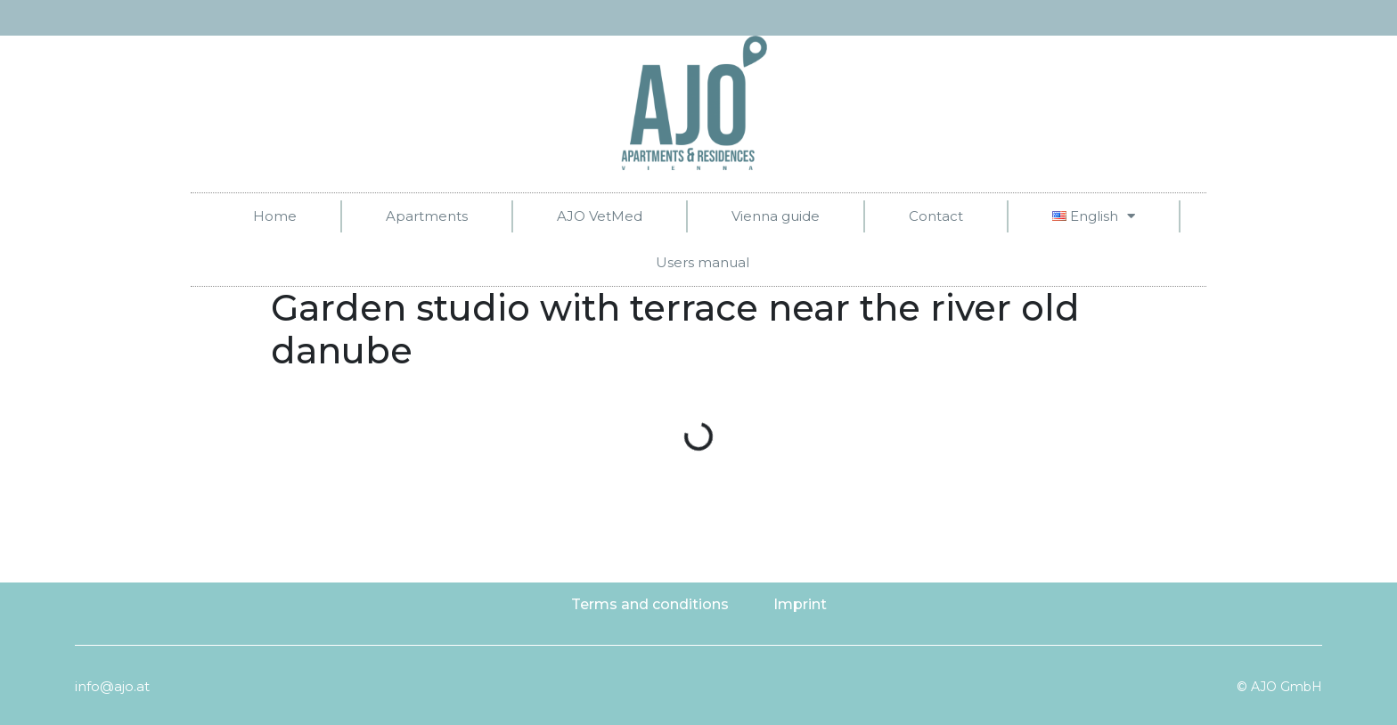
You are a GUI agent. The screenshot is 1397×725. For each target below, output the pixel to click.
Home (275, 216)
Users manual (702, 262)
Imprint (800, 604)
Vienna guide (775, 216)
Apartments (427, 216)
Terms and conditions (650, 604)
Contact (936, 216)
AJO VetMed (599, 216)
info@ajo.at (112, 686)
